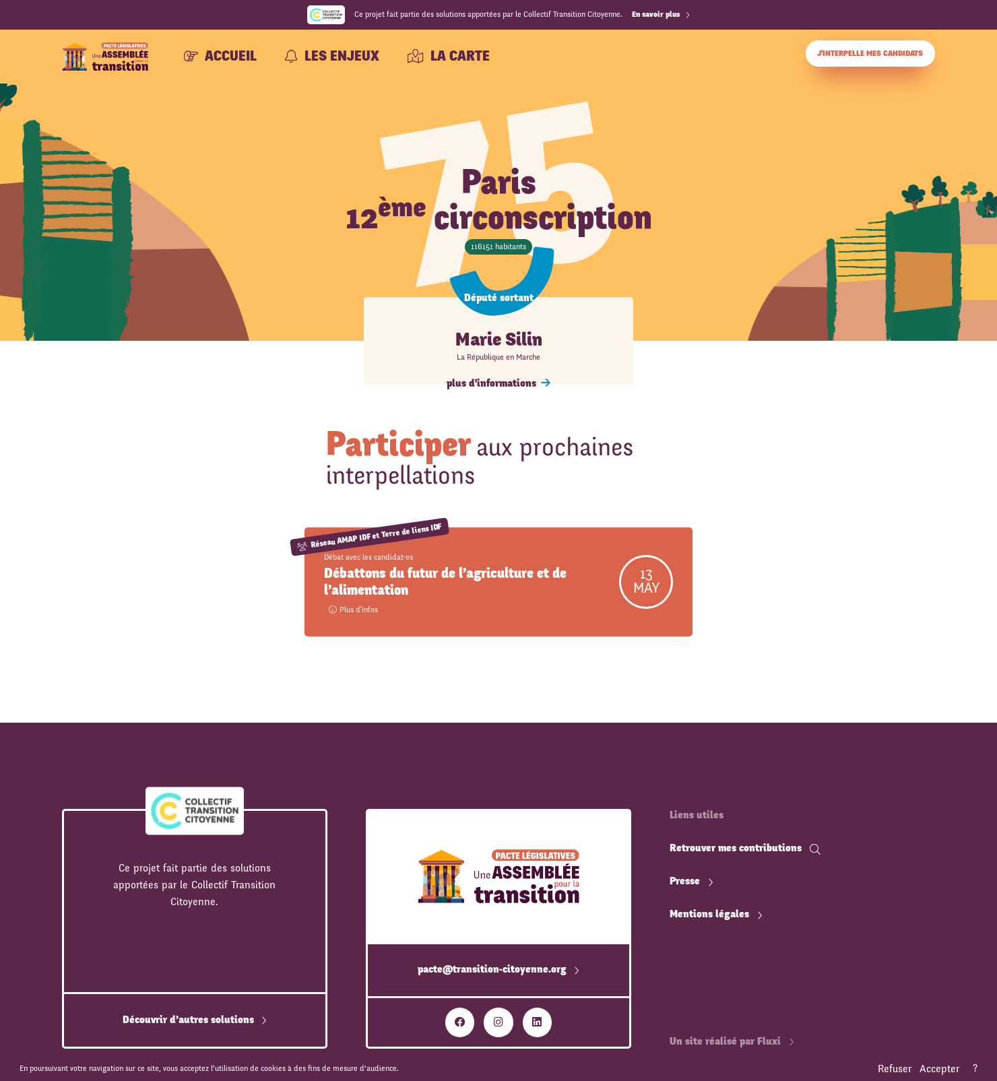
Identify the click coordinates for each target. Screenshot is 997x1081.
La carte (449, 56)
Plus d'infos (354, 609)
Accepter (939, 1069)
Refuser (894, 1069)
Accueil (220, 56)
